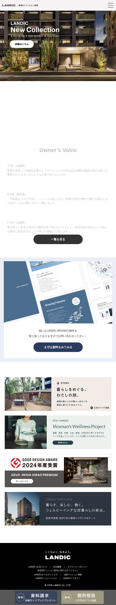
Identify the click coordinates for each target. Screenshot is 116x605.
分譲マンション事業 (73, 574)
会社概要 (57, 567)
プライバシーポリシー (77, 567)
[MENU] (110, 5)
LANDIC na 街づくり (37, 567)
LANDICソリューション (46, 578)
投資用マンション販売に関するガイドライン (58, 570)
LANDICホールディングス (46, 574)
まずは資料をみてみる (58, 347)
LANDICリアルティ (71, 578)
